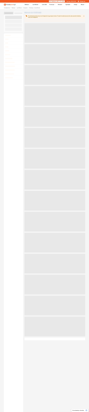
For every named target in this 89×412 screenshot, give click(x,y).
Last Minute (19, 7)
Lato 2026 (44, 4)
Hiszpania (25, 7)
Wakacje (13, 7)
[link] (36, 5)
